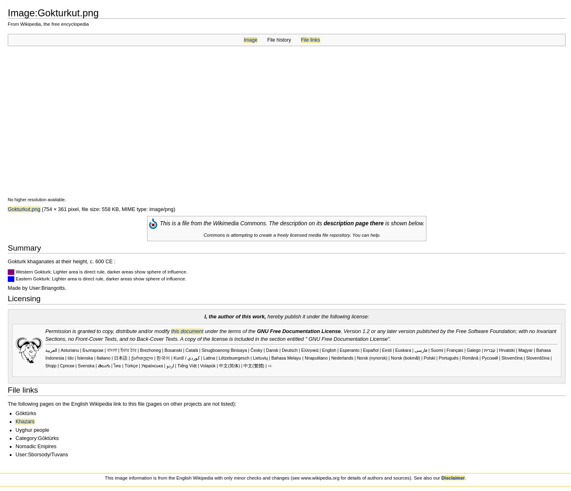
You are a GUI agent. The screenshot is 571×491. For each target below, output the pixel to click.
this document (187, 331)
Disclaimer (453, 477)
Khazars (25, 421)
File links (310, 40)
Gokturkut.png (24, 209)
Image (250, 40)
